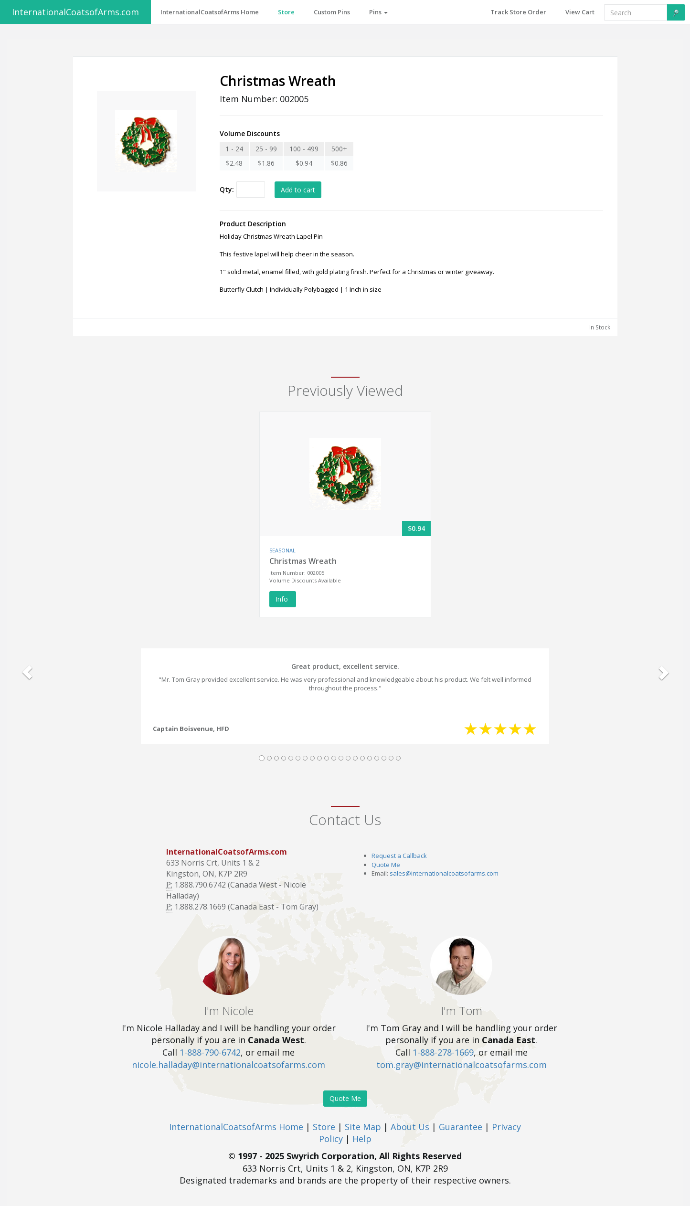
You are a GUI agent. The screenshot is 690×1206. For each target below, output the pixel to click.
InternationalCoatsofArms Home (236, 1126)
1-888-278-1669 (443, 1052)
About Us (410, 1126)
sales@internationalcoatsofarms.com (444, 873)
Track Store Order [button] (518, 12)
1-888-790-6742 (210, 1052)
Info (283, 598)
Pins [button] (378, 12)
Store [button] (286, 12)
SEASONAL (282, 550)
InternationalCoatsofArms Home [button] (209, 12)
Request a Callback (399, 855)
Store (324, 1126)
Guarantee (460, 1126)
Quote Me (386, 864)
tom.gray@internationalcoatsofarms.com (461, 1064)
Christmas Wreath (303, 561)
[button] (27, 672)
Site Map (363, 1126)
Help (362, 1138)
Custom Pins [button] (332, 12)
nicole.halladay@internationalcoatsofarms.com (228, 1064)
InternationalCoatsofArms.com (75, 12)
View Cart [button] (579, 12)
